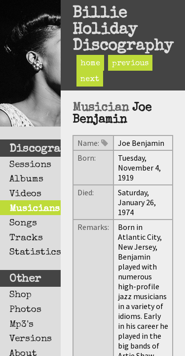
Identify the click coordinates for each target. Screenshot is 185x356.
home (90, 64)
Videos (25, 194)
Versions (30, 339)
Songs (23, 223)
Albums (26, 179)
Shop (20, 295)
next (89, 80)
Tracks (26, 238)
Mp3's (21, 325)
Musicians (34, 209)
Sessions (30, 165)
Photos (25, 310)
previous (130, 64)
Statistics (35, 253)
